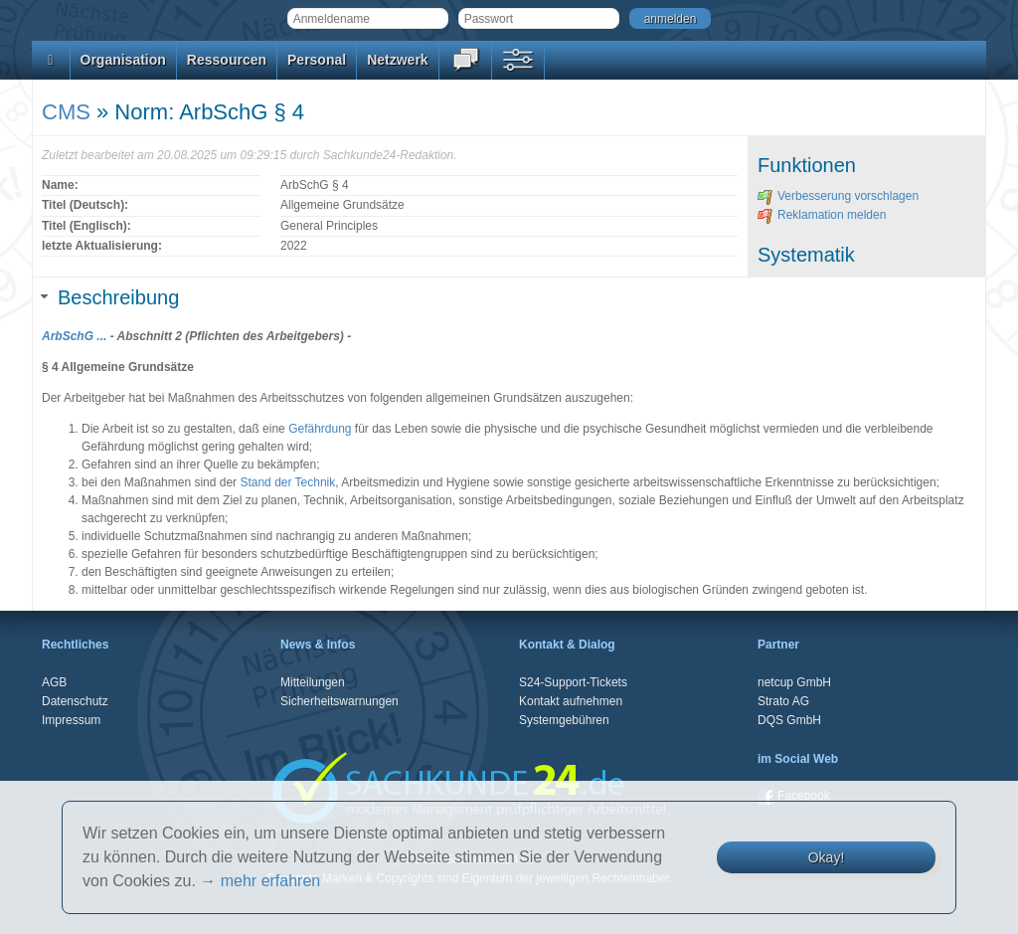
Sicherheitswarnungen (339, 701)
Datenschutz (75, 701)
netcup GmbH (794, 682)
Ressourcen (226, 60)
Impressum (71, 720)
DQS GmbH (789, 720)
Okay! (826, 857)
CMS (66, 111)
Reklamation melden (822, 215)
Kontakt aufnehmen (570, 701)
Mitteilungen (312, 682)
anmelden (670, 19)
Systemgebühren (564, 720)
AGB (54, 682)
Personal (316, 60)
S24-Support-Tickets (573, 682)
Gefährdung (319, 429)
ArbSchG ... (74, 336)
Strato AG (783, 701)
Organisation (123, 60)
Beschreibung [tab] (110, 297)
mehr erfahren (271, 880)
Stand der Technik (287, 482)
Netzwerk (397, 60)
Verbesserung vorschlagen (838, 196)
